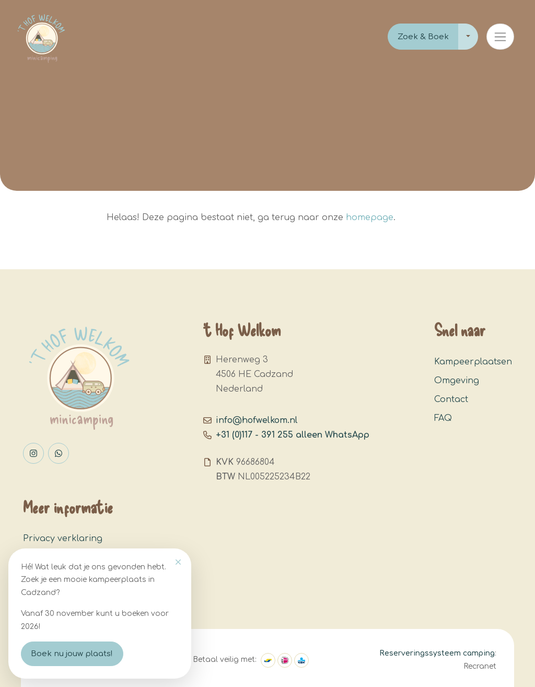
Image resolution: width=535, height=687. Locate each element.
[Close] (178, 562)
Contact (451, 399)
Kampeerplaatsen (473, 362)
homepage (369, 217)
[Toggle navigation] (500, 37)
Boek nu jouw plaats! (72, 653)
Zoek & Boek (423, 36)
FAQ (443, 418)
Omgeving (456, 380)
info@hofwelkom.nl (257, 420)
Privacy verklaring (62, 538)
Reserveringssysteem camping (437, 653)
